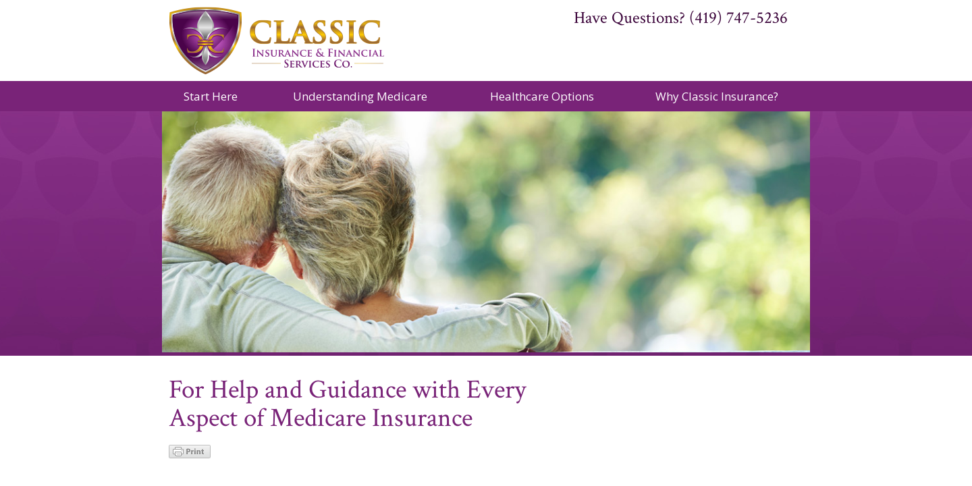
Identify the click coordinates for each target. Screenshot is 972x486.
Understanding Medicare (360, 96)
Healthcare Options (542, 96)
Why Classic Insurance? (716, 96)
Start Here (211, 96)
